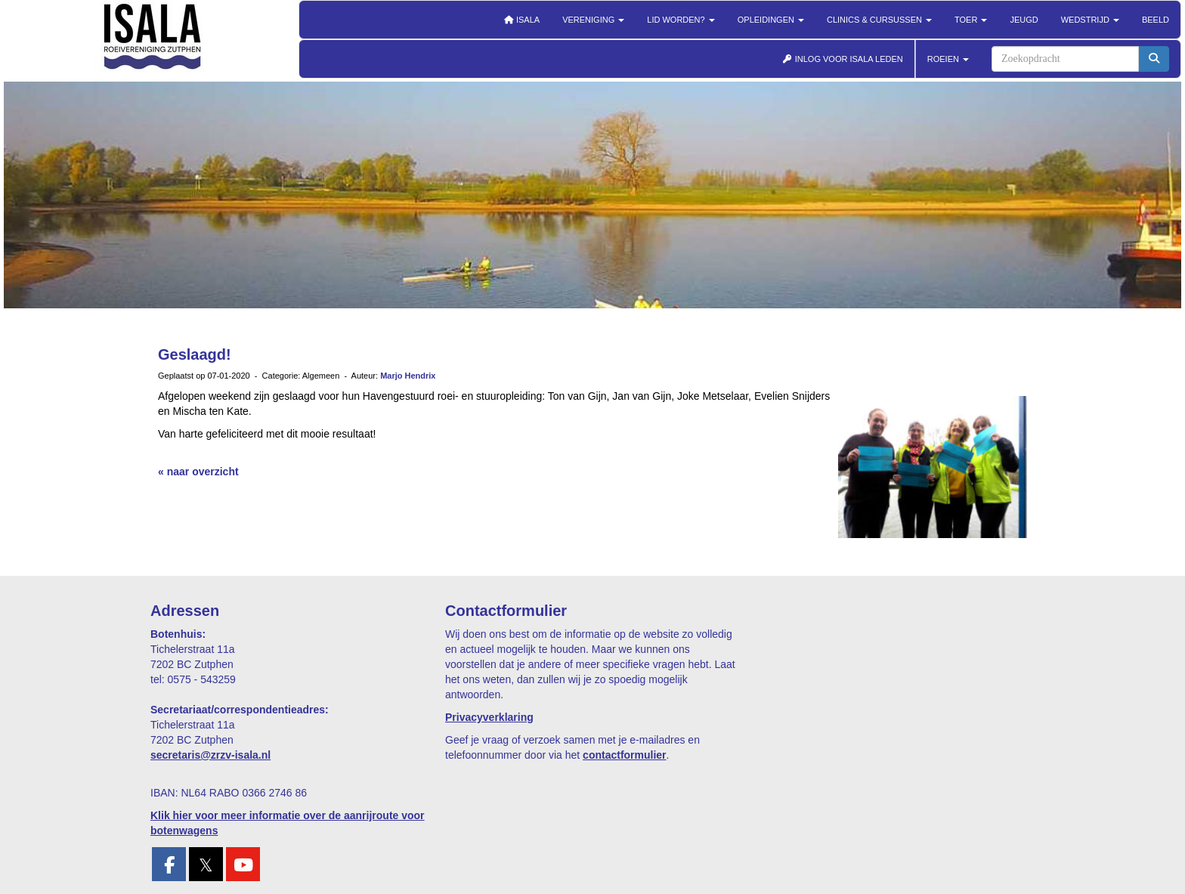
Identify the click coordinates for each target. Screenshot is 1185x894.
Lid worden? (680, 19)
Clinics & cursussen (879, 19)
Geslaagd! (194, 354)
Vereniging (593, 19)
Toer (970, 19)
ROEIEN (948, 58)
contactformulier (624, 755)
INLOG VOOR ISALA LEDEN (842, 58)
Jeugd (1024, 19)
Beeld (1155, 19)
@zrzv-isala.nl (210, 755)
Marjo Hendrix (407, 375)
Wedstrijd (1090, 19)
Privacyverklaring (489, 717)
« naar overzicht (198, 472)
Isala (521, 19)
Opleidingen (771, 19)
